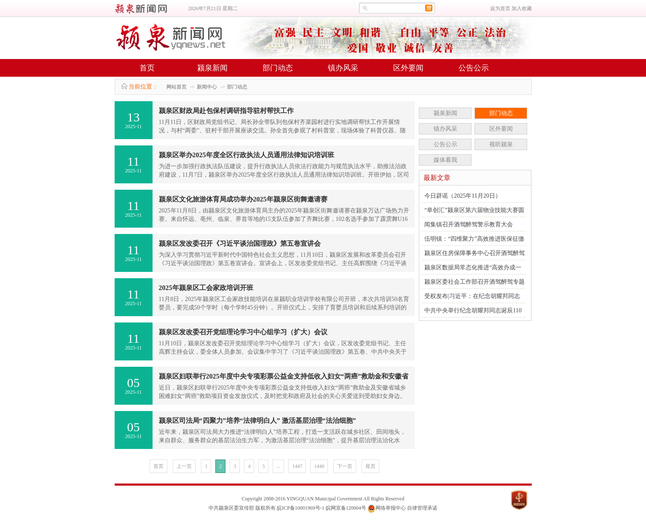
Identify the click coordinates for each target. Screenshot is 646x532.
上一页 (184, 466)
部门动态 (278, 68)
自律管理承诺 (422, 508)
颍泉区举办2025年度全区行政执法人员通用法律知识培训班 (246, 155)
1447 (297, 466)
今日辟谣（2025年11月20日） (462, 196)
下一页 (344, 466)
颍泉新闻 (212, 68)
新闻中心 (207, 87)
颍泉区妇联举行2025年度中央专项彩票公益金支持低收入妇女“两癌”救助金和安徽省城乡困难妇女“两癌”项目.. (283, 378)
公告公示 (473, 68)
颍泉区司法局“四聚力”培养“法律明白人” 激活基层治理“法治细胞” (257, 420)
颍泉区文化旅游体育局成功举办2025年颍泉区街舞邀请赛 (243, 199)
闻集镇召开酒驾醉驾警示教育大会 (468, 224)
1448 (319, 466)
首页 (147, 68)
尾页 (370, 466)
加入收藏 (522, 8)
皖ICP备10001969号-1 (300, 508)
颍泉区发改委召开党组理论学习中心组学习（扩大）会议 (243, 332)
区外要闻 (408, 68)
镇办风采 (343, 68)
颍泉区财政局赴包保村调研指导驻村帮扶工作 (226, 110)
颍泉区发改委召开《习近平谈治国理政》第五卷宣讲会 (240, 243)
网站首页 (176, 87)
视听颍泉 (501, 144)
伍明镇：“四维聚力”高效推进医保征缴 (474, 239)
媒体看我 (445, 160)
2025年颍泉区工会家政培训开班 (206, 287)
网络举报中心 (390, 508)
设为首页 (500, 8)
